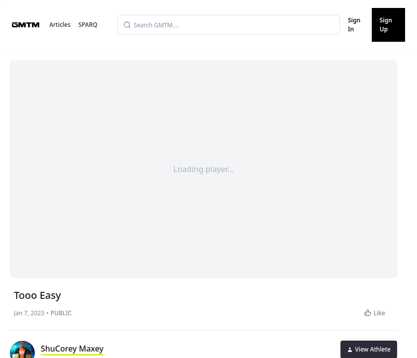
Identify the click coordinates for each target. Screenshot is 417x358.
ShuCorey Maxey (72, 348)
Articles (60, 24)
